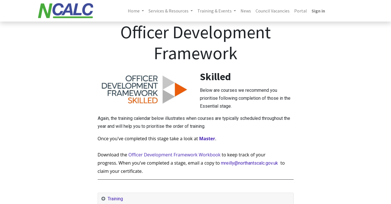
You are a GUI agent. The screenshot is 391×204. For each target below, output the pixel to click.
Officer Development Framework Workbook (175, 155)
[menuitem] (245, 10)
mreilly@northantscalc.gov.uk (250, 163)
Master (207, 138)
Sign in (318, 11)
